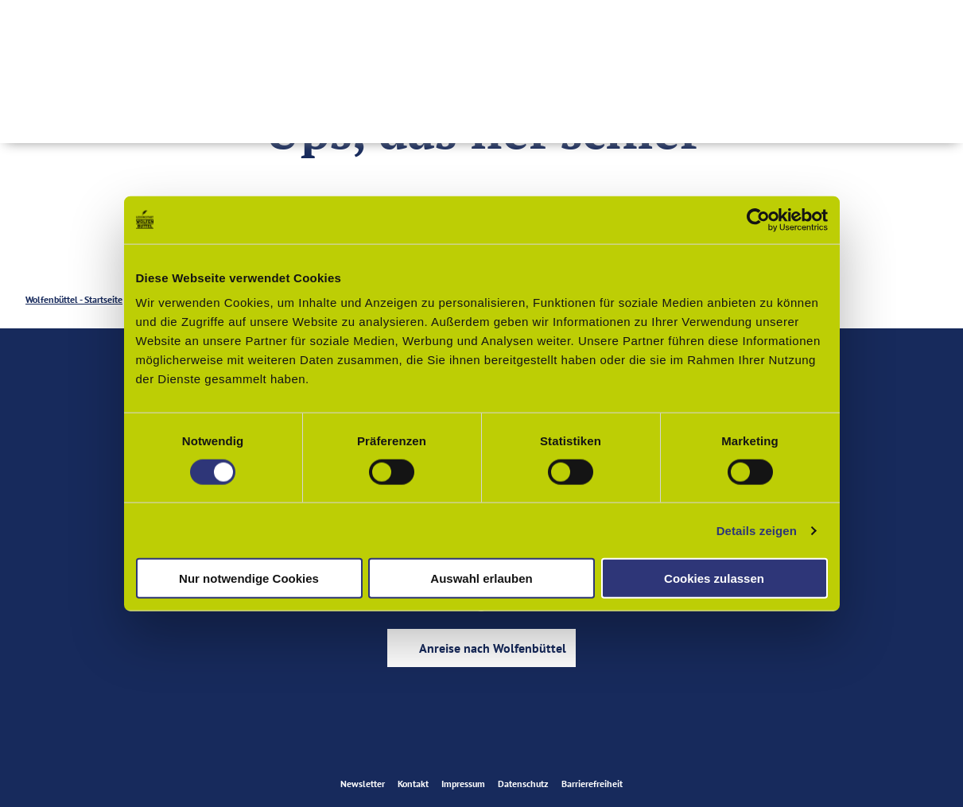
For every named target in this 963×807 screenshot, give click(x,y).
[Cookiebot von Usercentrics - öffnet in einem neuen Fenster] (758, 219)
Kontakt (413, 784)
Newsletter (362, 784)
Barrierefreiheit (592, 784)
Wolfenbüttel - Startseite (73, 299)
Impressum (463, 784)
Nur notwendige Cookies (249, 578)
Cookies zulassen (714, 578)
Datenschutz (523, 784)
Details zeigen (756, 530)
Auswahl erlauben (481, 578)
